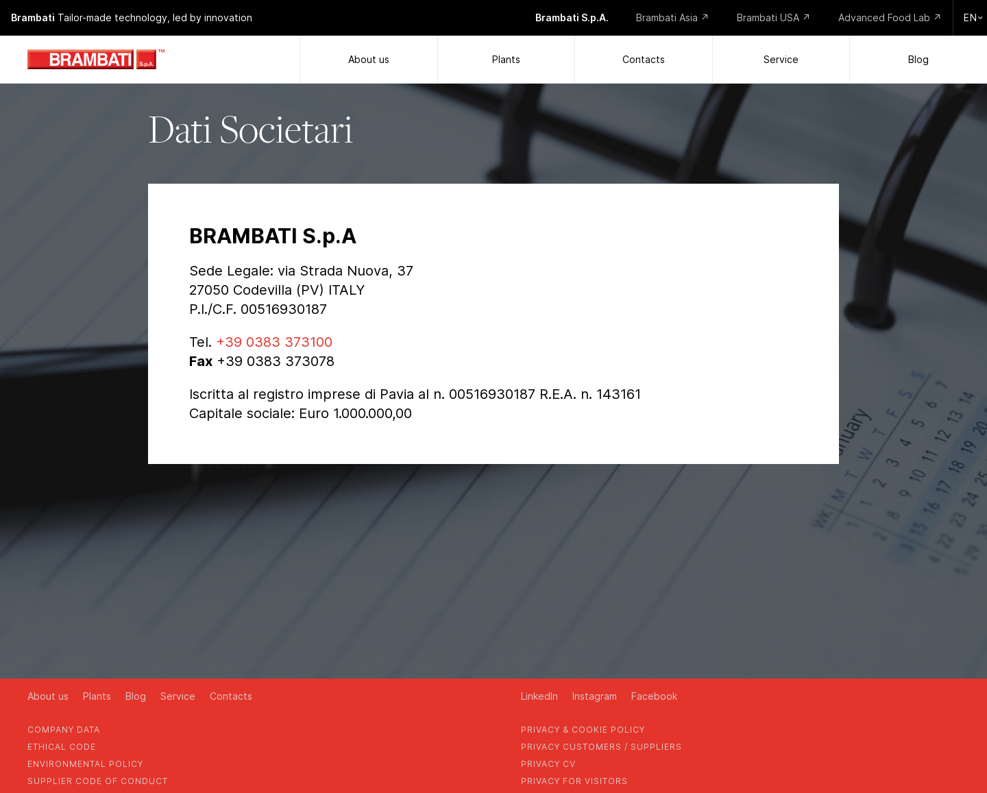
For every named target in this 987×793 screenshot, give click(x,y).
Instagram (594, 696)
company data (63, 729)
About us (368, 59)
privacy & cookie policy (583, 729)
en (974, 17)
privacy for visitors (574, 781)
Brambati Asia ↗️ (672, 17)
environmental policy (85, 764)
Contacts (643, 59)
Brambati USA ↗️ (774, 17)
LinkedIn (539, 696)
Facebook (654, 696)
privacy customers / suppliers (601, 747)
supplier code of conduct (97, 781)
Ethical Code (61, 747)
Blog (918, 59)
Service (781, 59)
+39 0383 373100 (274, 342)
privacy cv (548, 764)
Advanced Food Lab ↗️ (890, 17)
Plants (506, 59)
